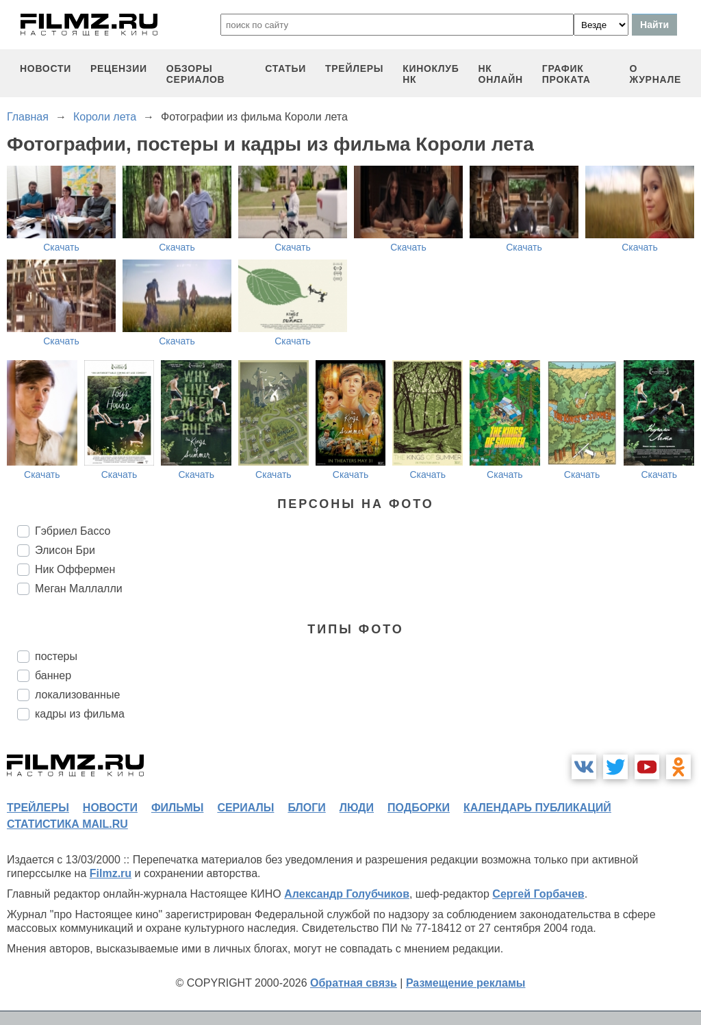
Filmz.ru (110, 873)
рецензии (118, 68)
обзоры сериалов (195, 74)
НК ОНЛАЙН (501, 74)
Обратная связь (353, 983)
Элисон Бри (65, 550)
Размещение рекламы (466, 983)
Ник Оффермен (75, 569)
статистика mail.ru (67, 824)
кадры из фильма (80, 714)
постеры (56, 656)
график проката (566, 74)
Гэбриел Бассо (72, 531)
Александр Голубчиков (346, 894)
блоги (306, 807)
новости (45, 68)
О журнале (655, 74)
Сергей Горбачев (538, 894)
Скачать (61, 247)
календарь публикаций (537, 807)
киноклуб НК (431, 74)
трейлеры (354, 68)
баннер (53, 675)
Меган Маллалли (79, 588)
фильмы (177, 807)
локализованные (77, 694)
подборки (418, 807)
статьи (285, 68)
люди (357, 807)
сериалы (245, 807)
